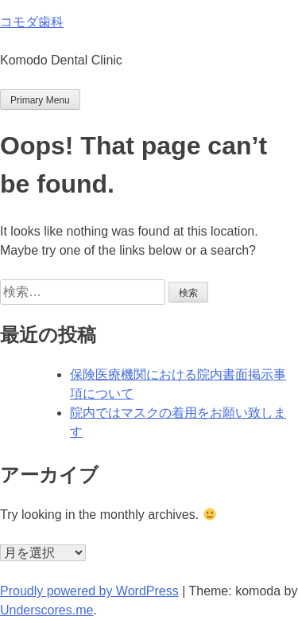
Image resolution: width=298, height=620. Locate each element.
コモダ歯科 (32, 22)
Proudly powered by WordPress (89, 591)
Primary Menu (40, 100)
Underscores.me (46, 610)
